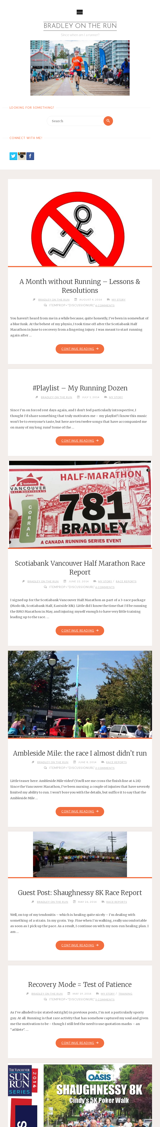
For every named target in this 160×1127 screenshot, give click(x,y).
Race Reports (126, 581)
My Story (119, 299)
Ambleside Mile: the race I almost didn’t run (80, 753)
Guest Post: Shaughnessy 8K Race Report (80, 893)
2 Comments (105, 767)
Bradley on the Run (80, 26)
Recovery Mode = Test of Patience (80, 985)
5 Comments (105, 999)
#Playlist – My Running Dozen (80, 388)
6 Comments (105, 305)
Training (126, 993)
